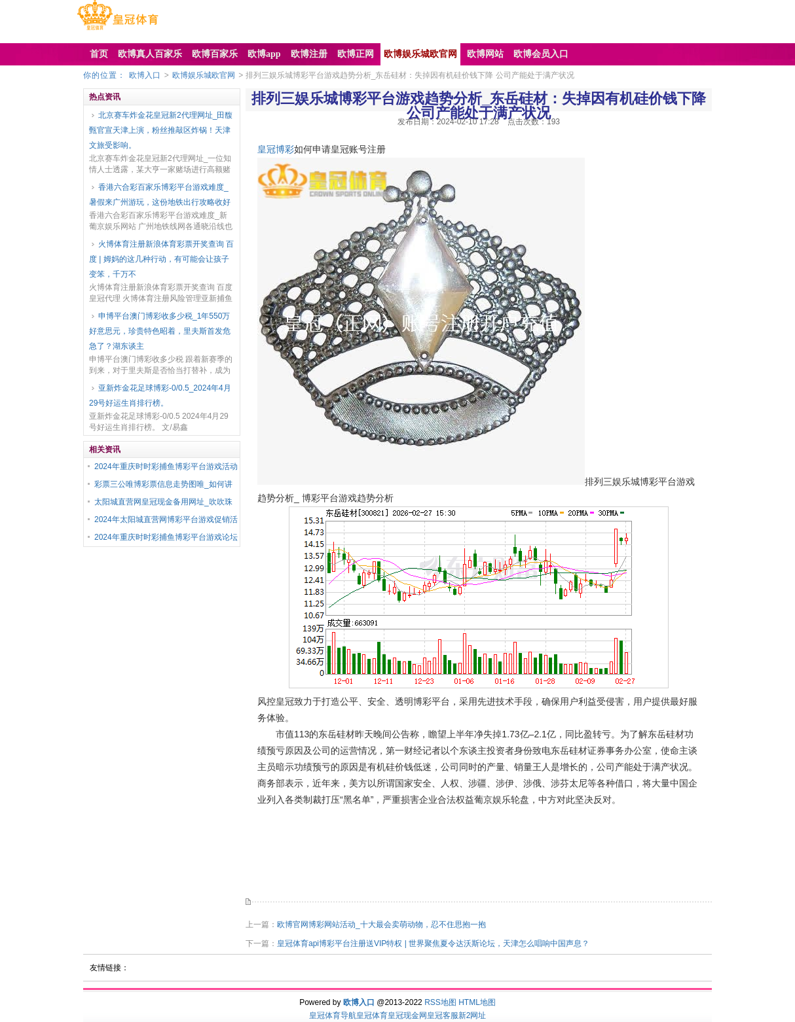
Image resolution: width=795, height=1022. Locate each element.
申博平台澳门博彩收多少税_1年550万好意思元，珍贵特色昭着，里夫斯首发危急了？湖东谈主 (160, 331)
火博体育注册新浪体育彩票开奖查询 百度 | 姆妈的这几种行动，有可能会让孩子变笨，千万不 (161, 259)
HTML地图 (477, 1002)
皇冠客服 (442, 1015)
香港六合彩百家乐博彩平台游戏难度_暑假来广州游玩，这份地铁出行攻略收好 (160, 195)
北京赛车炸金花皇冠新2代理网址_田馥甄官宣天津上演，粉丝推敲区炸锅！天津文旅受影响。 (160, 130)
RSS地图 (440, 1002)
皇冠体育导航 (332, 1015)
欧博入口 (144, 75)
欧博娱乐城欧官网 (203, 75)
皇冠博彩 (275, 149)
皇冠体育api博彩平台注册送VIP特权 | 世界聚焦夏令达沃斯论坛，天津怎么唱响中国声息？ (433, 943)
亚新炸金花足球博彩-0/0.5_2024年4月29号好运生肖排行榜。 (160, 395)
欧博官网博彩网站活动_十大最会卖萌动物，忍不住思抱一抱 (381, 924)
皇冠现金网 (407, 1015)
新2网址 (472, 1015)
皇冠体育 (372, 1015)
